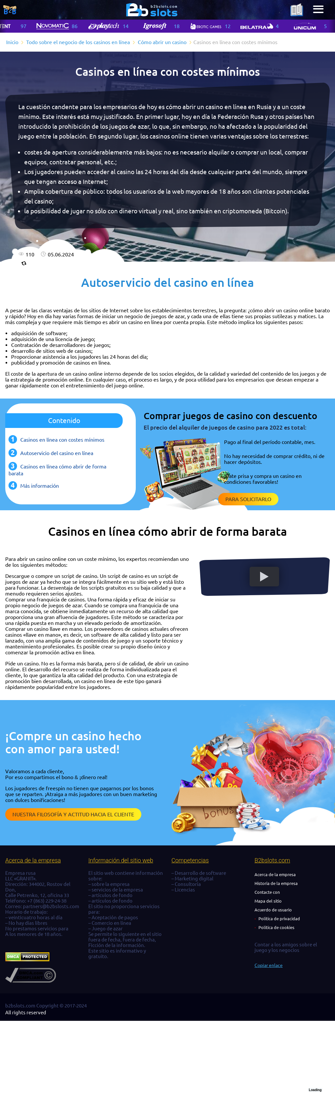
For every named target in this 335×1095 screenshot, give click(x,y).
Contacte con (267, 892)
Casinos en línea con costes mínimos (62, 440)
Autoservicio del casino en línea (56, 453)
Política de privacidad (279, 918)
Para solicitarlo (248, 499)
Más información (39, 486)
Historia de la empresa (276, 883)
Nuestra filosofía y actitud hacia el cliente (73, 814)
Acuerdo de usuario (273, 909)
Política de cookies (276, 927)
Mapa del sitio (268, 901)
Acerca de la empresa (275, 874)
